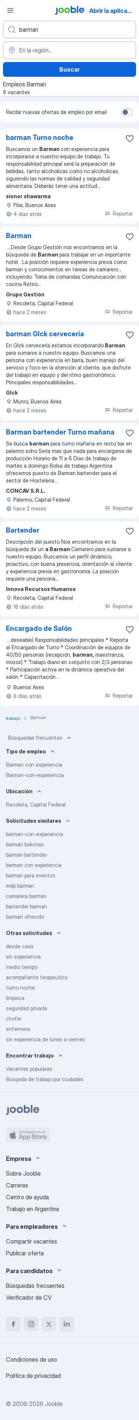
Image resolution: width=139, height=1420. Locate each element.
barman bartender (26, 855)
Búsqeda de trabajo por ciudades (44, 1079)
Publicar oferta (25, 1253)
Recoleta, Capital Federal (36, 804)
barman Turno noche (39, 137)
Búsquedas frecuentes (40, 738)
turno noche (20, 987)
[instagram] (31, 1324)
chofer (13, 1018)
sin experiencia (23, 956)
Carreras (17, 1185)
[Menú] (10, 10)
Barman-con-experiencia (35, 775)
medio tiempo (21, 967)
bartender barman (26, 906)
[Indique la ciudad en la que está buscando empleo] (69, 50)
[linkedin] (66, 1324)
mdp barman (20, 886)
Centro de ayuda (27, 1197)
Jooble (54, 1403)
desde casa (19, 946)
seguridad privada (26, 1008)
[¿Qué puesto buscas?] (69, 29)
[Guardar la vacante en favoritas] (129, 138)
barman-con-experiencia (34, 834)
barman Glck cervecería (45, 334)
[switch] (127, 112)
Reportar (119, 213)
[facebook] (13, 1324)
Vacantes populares (29, 1069)
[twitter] (49, 1324)
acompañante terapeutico (36, 977)
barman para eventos (30, 875)
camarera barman (26, 896)
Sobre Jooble (23, 1173)
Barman (19, 236)
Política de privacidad (33, 1375)
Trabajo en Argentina (32, 1209)
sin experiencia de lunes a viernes (45, 1039)
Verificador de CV (29, 1297)
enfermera (18, 1029)
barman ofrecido (25, 917)
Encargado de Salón (39, 628)
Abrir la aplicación (113, 10)
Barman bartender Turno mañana (60, 432)
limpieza (15, 998)
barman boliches (25, 844)
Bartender (22, 530)
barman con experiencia (34, 865)
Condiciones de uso (31, 1359)
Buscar (69, 69)
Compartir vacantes (31, 1241)
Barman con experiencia (34, 764)
